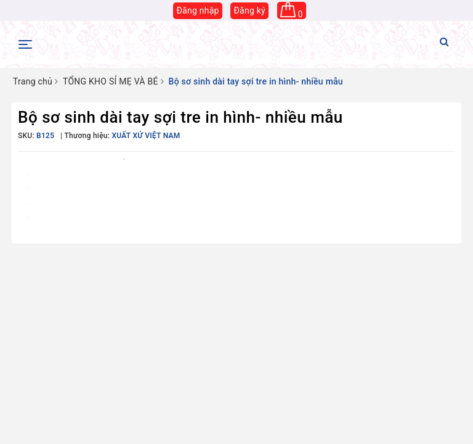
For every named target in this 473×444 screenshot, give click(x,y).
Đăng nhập (197, 10)
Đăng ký (249, 10)
